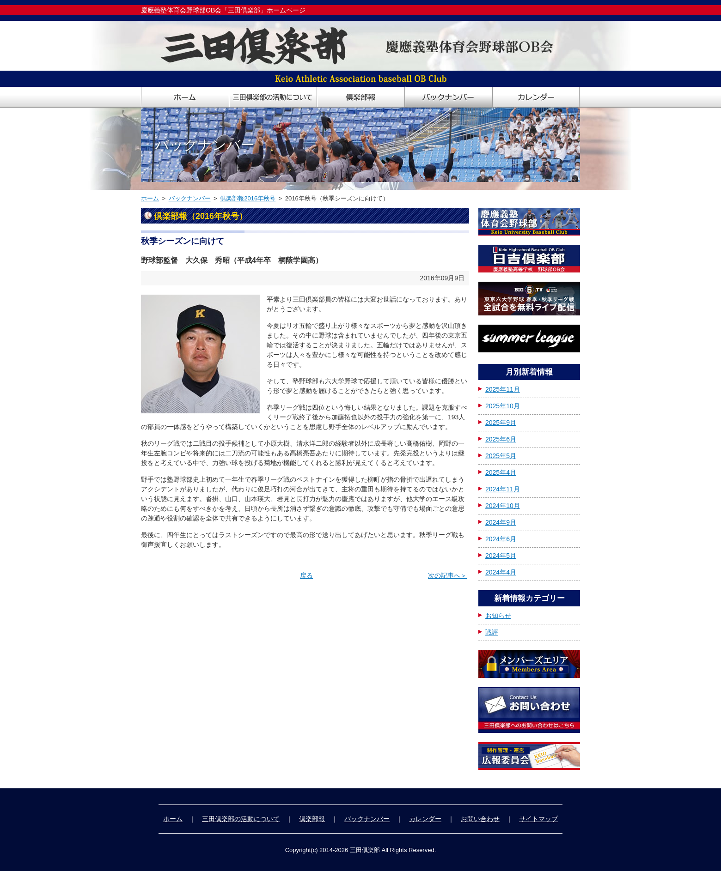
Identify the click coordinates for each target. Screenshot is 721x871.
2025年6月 (500, 439)
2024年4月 (500, 572)
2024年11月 (502, 489)
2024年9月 (500, 522)
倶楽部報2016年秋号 (247, 198)
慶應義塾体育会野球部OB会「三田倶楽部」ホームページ (223, 10)
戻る (306, 575)
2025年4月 (500, 472)
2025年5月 (500, 456)
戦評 (491, 632)
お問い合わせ (480, 819)
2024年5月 (500, 555)
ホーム (150, 198)
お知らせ (498, 615)
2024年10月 (502, 505)
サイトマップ (538, 819)
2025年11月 (502, 389)
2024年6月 (500, 539)
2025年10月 (502, 406)
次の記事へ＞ (447, 575)
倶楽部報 (312, 819)
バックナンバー (190, 198)
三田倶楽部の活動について (241, 819)
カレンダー (425, 819)
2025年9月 (500, 422)
